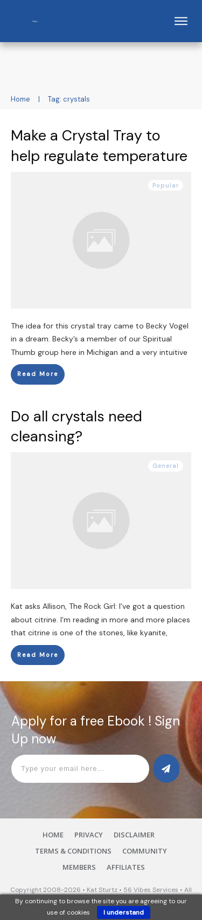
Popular (165, 185)
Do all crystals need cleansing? (76, 426)
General (165, 465)
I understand (123, 912)
